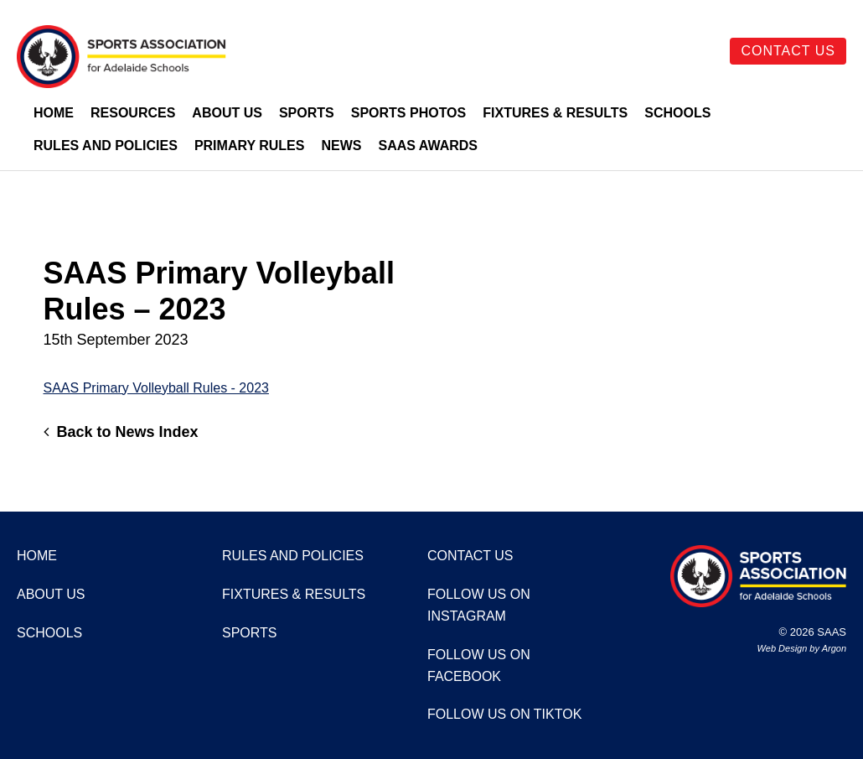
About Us (227, 113)
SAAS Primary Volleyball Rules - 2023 (156, 388)
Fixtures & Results (555, 113)
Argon (834, 648)
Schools (677, 113)
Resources (132, 113)
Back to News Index (121, 432)
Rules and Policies (106, 145)
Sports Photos (409, 113)
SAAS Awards (428, 145)
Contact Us (788, 51)
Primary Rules (249, 145)
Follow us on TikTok (504, 714)
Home (54, 113)
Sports (306, 113)
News (341, 145)
